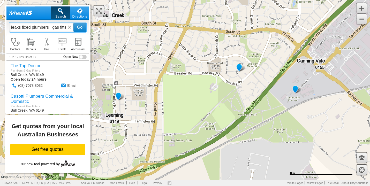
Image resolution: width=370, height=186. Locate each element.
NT (33, 182)
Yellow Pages (314, 182)
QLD (40, 182)
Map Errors (117, 182)
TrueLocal (332, 182)
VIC (61, 182)
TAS (54, 182)
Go (79, 27)
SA (47, 182)
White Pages (295, 182)
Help (132, 182)
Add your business (92, 182)
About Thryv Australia (355, 182)
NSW (25, 182)
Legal (143, 182)
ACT (17, 182)
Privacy (157, 182)
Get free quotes (48, 149)
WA (68, 182)
